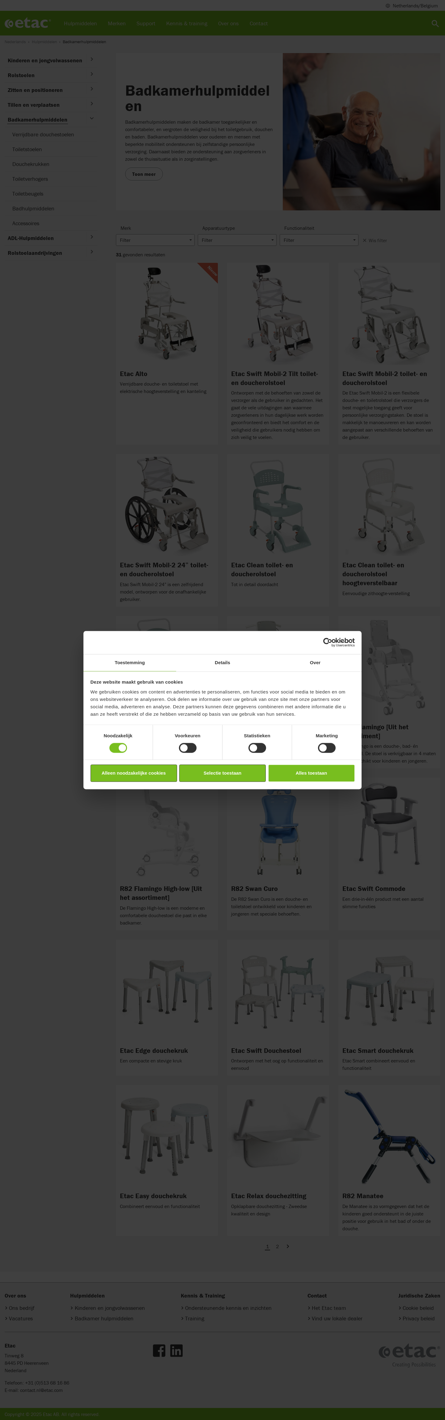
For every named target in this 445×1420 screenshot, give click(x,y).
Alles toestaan (311, 773)
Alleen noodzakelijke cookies (134, 773)
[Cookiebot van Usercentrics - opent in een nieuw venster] (328, 642)
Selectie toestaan (223, 773)
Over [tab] (315, 662)
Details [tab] (222, 662)
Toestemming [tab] (130, 662)
